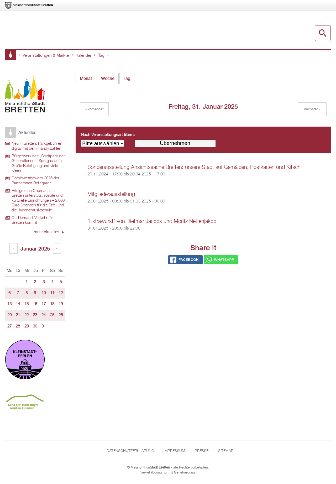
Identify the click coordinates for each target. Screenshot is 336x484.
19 (61, 304)
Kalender (83, 56)
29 (26, 326)
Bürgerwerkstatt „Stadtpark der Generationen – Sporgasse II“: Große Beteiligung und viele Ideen (38, 163)
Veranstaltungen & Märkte (46, 56)
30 (35, 326)
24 (43, 315)
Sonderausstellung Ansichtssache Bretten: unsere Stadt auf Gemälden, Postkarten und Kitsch (194, 167)
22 (26, 315)
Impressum (174, 451)
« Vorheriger (94, 109)
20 (9, 315)
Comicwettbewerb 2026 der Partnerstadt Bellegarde (35, 180)
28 (18, 326)
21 (18, 315)
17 (43, 304)
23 (35, 315)
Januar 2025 (35, 249)
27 (9, 326)
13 (9, 304)
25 (52, 315)
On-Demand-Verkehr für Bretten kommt (32, 220)
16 (35, 304)
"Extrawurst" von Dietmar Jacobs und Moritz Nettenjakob (151, 221)
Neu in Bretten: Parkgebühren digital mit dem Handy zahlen (37, 146)
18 (52, 304)
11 (52, 293)
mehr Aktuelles (47, 232)
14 (18, 304)
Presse (201, 451)
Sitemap (225, 451)
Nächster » (312, 109)
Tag (101, 56)
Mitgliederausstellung (111, 194)
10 (43, 293)
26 (61, 315)
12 (61, 293)
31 (43, 326)
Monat (86, 78)
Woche (107, 78)
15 (26, 304)
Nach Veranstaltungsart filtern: (108, 135)
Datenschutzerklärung (130, 451)
